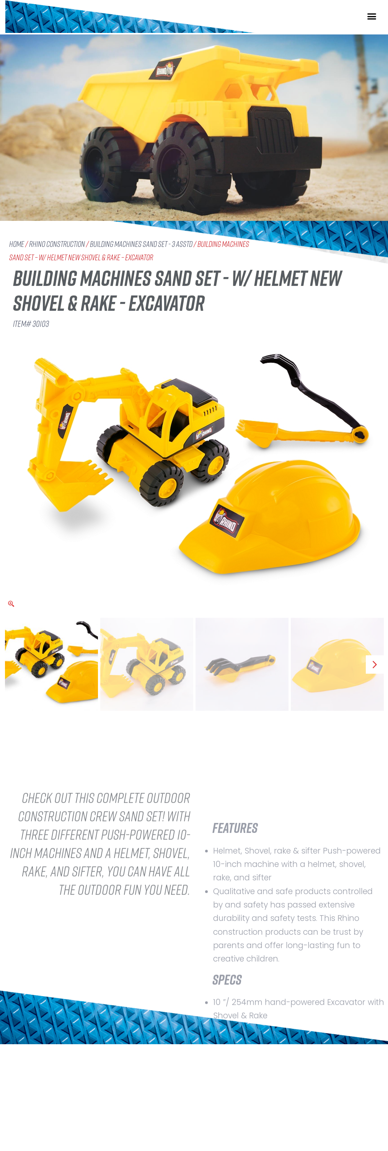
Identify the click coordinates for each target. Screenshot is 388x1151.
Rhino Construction (57, 244)
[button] (372, 23)
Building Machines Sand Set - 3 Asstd (141, 244)
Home (16, 244)
